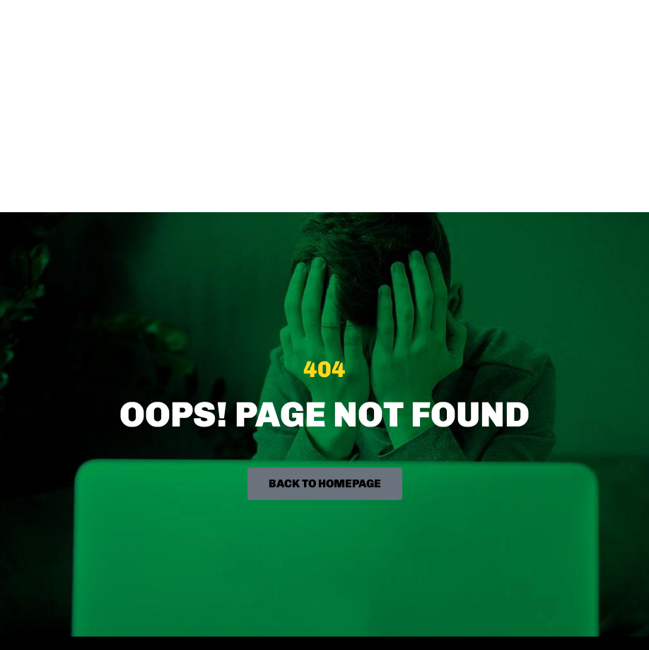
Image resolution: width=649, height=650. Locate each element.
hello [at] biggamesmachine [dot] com (116, 475)
